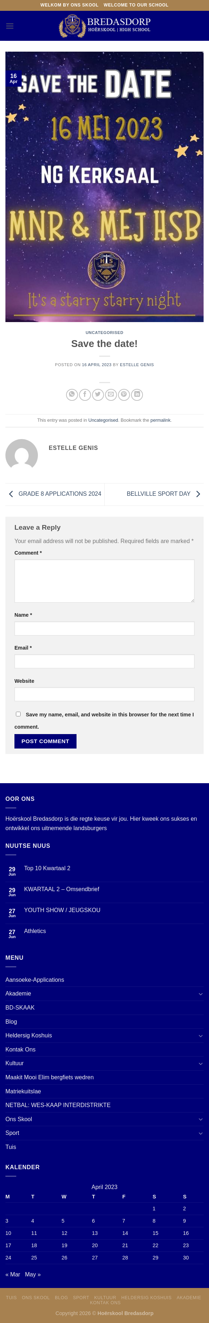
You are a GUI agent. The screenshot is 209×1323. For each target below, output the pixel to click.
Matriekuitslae (23, 1091)
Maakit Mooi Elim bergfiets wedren (49, 1077)
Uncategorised (104, 332)
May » (33, 1274)
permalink (160, 420)
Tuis (10, 1147)
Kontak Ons (20, 1049)
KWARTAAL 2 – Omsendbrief (61, 889)
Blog (11, 1022)
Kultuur (14, 1063)
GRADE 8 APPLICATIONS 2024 (53, 494)
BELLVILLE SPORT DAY (165, 494)
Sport (12, 1133)
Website (24, 681)
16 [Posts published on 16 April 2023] (186, 1233)
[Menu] (9, 26)
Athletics (35, 931)
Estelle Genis (137, 365)
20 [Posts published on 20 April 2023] (95, 1245)
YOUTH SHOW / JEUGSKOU (62, 910)
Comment (28, 553)
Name (23, 615)
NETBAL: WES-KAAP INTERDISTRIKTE (57, 1105)
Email (23, 648)
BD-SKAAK (20, 1008)
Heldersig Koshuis (28, 1035)
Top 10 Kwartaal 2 (47, 868)
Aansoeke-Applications (34, 980)
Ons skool (36, 1297)
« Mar (12, 1274)
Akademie (18, 993)
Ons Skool (18, 1119)
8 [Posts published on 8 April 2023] (154, 1221)
